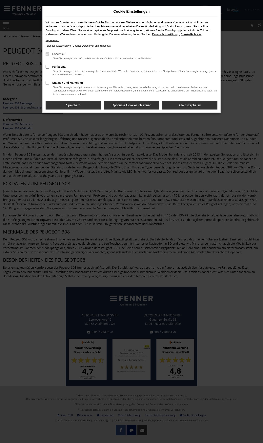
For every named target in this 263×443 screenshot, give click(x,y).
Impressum (52, 40)
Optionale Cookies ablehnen (131, 105)
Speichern (73, 105)
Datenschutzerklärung (165, 34)
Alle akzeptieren (189, 105)
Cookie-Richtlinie (191, 34)
